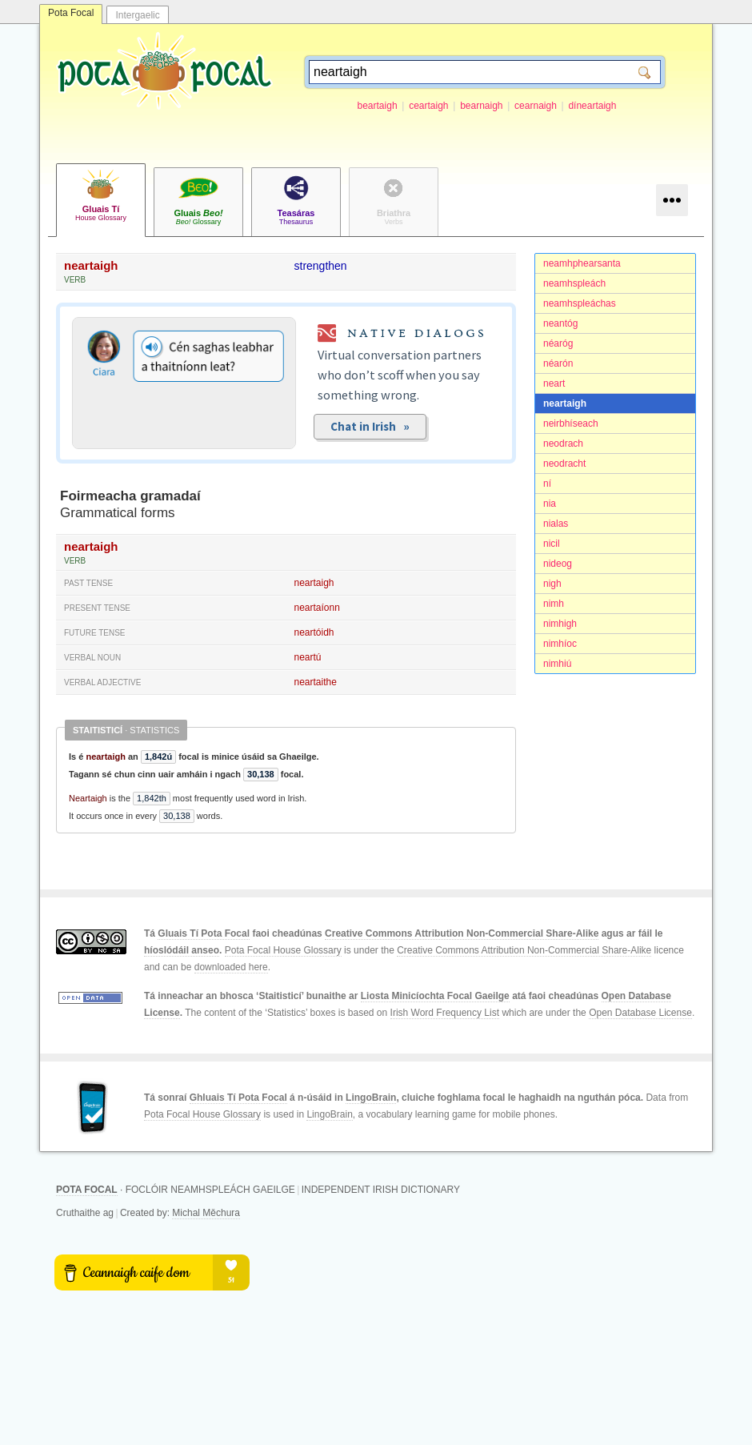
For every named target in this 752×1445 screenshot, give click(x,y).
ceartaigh (428, 105)
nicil (551, 543)
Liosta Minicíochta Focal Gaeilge (435, 995)
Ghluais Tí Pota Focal (238, 1097)
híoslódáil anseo (181, 950)
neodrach (563, 443)
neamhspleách (574, 283)
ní (547, 483)
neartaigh (564, 403)
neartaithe (315, 682)
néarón (558, 363)
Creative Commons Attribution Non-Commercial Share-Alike (461, 933)
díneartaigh (592, 105)
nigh (552, 583)
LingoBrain (371, 1097)
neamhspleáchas (579, 303)
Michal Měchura (206, 1212)
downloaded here (231, 967)
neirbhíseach (570, 423)
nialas (555, 523)
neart (554, 383)
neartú (308, 657)
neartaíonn (317, 607)
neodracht (564, 463)
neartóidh (314, 632)
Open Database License (640, 1012)
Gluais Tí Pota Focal (204, 933)
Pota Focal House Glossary (283, 950)
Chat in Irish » (370, 426)
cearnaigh (535, 105)
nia (549, 503)
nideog (557, 563)
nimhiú (557, 663)
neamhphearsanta (582, 263)
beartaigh (378, 105)
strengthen (320, 265)
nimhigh (560, 623)
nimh (553, 603)
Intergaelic (137, 15)
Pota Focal (71, 12)
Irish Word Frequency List (445, 1012)
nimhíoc (560, 643)
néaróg (558, 343)
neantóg (560, 323)
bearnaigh (481, 105)
